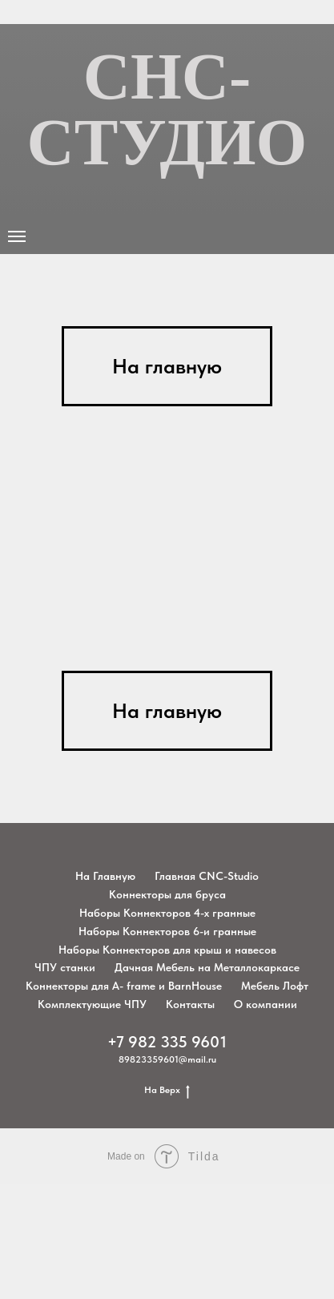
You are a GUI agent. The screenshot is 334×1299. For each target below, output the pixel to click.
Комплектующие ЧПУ (92, 1004)
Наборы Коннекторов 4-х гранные (167, 912)
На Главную (105, 875)
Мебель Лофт (274, 985)
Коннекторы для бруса (167, 894)
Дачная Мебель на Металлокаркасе (207, 967)
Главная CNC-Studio (207, 875)
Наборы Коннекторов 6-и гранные (167, 931)
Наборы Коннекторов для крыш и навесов (167, 949)
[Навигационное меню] (17, 236)
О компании (265, 1004)
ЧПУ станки (64, 967)
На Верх (167, 1090)
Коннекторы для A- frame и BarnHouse (124, 985)
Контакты (190, 1004)
